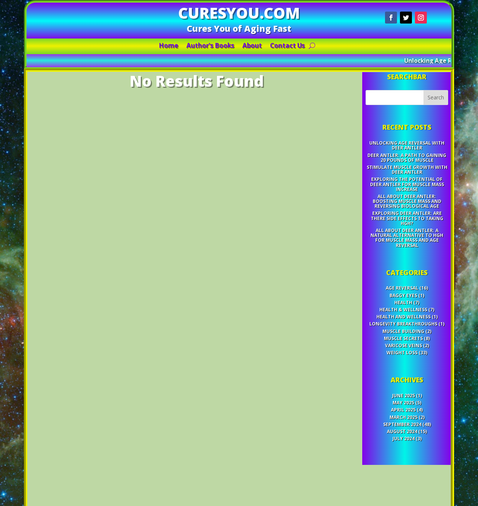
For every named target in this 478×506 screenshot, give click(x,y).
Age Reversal (377, 283)
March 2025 (379, 376)
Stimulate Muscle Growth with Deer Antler (381, 198)
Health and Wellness (378, 304)
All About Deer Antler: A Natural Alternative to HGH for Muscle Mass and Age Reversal (381, 247)
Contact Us (280, 46)
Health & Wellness (378, 298)
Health (378, 293)
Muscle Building (379, 314)
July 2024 (379, 391)
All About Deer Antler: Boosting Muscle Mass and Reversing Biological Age (381, 221)
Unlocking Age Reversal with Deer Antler (381, 181)
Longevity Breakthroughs (378, 309)
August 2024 (377, 386)
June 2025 (378, 360)
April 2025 (378, 370)
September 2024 (377, 381)
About (250, 46)
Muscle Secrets (379, 319)
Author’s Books (215, 46)
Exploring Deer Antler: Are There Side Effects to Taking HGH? (381, 233)
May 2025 (379, 365)
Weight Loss (378, 329)
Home (179, 46)
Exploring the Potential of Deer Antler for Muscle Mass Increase (381, 209)
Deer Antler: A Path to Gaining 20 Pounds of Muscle (381, 190)
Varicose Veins (378, 324)
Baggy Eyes (378, 288)
